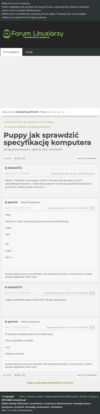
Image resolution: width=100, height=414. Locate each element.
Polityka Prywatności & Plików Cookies (61, 396)
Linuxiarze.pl (50, 403)
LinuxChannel (36, 403)
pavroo (13, 202)
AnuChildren (56, 407)
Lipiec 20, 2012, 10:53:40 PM (17, 173)
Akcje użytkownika (87, 158)
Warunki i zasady (35, 396)
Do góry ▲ (93, 396)
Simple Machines (25, 410)
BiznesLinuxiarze (65, 403)
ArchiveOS (19, 407)
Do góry (7, 375)
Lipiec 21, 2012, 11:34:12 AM (17, 292)
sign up (61, 111)
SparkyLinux (7, 407)
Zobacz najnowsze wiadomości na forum (50, 382)
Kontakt (83, 396)
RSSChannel (23, 403)
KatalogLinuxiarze (82, 403)
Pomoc (22, 396)
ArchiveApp (30, 407)
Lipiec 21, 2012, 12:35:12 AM (17, 207)
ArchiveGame (43, 407)
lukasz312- (15, 168)
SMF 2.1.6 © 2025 (9, 410)
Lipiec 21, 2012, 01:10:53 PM (17, 327)
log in (50, 111)
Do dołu (7, 158)
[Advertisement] (50, 82)
